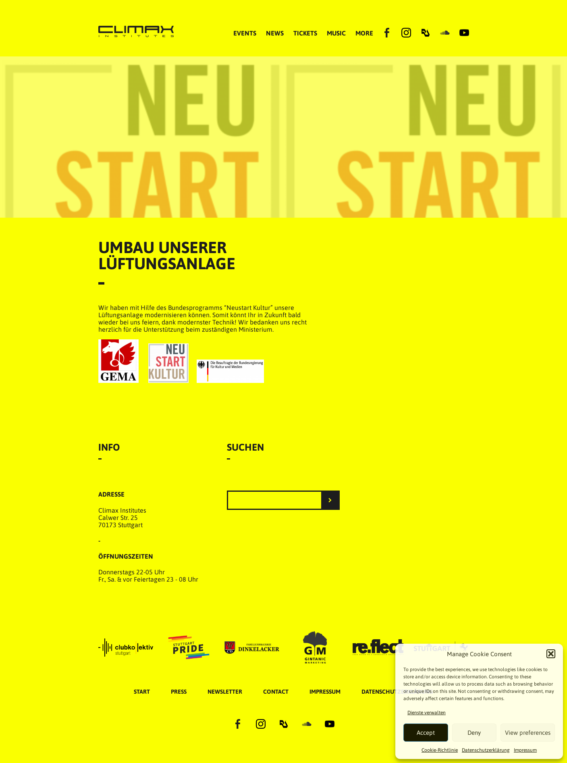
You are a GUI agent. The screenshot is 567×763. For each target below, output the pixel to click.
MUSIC (336, 33)
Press (179, 691)
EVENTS (244, 33)
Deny (474, 732)
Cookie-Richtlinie (440, 750)
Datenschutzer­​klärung (486, 750)
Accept (426, 732)
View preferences (527, 732)
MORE (364, 33)
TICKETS (305, 33)
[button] (551, 654)
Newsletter (225, 691)
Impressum (525, 750)
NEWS (275, 33)
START (142, 691)
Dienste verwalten (426, 712)
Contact (276, 691)
